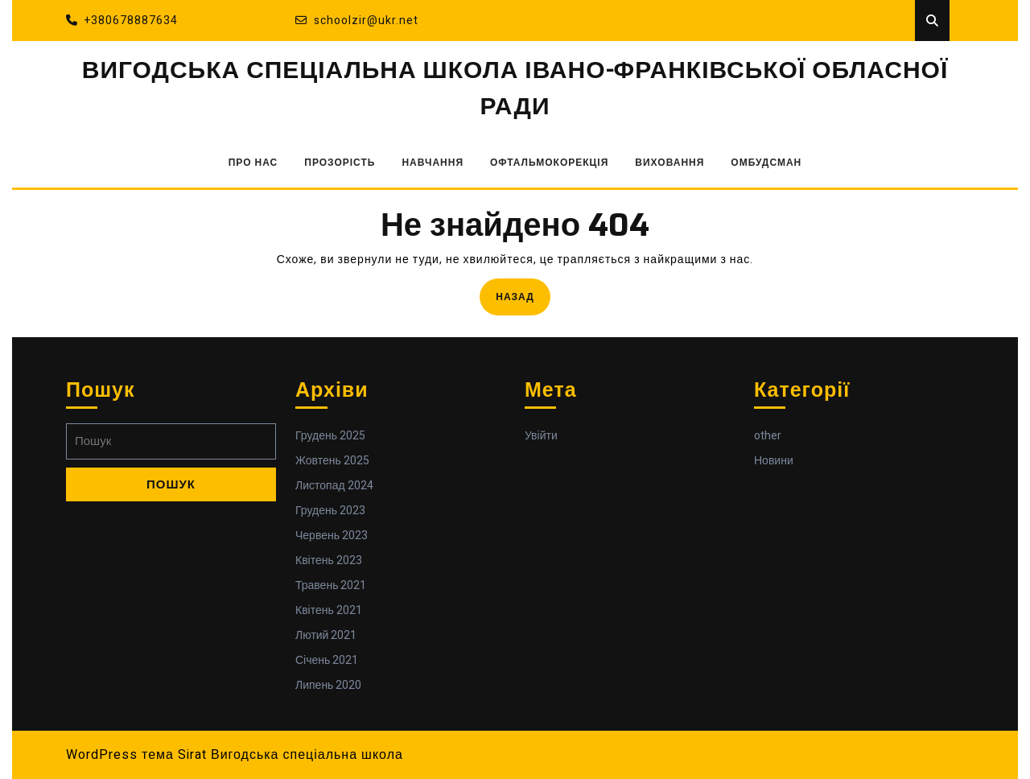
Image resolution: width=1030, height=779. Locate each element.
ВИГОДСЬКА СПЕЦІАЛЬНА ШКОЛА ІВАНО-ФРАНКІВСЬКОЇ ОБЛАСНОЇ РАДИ (515, 89)
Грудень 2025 (330, 435)
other (767, 435)
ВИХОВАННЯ (669, 162)
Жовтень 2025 (332, 460)
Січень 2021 (326, 660)
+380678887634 (122, 20)
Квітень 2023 (328, 560)
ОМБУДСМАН (766, 162)
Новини (773, 460)
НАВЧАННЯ (433, 162)
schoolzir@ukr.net (356, 20)
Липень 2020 (328, 685)
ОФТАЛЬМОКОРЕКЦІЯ (549, 162)
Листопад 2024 (334, 485)
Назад (523, 295)
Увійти (541, 435)
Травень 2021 (330, 585)
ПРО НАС (253, 162)
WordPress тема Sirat (136, 755)
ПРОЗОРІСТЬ (339, 162)
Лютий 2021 (325, 635)
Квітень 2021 (328, 610)
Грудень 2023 (330, 510)
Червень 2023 (331, 535)
